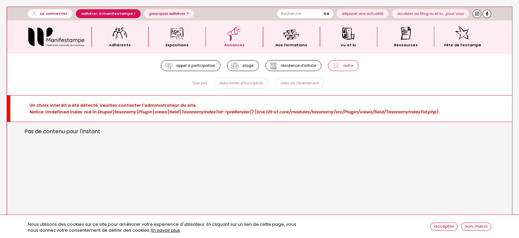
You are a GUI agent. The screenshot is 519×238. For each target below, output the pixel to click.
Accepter (444, 228)
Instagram (477, 14)
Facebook (487, 14)
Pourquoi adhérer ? (169, 13)
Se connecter (53, 13)
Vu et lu (348, 44)
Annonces (234, 44)
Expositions (177, 44)
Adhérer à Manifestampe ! (108, 13)
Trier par (199, 83)
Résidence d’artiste (298, 65)
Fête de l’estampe (462, 44)
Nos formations (291, 44)
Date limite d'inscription (241, 83)
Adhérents (120, 44)
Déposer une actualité (362, 13)
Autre (348, 65)
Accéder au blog (430, 13)
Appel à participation (195, 65)
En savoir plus (165, 232)
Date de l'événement (299, 83)
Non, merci (476, 228)
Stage (248, 65)
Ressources (406, 44)
